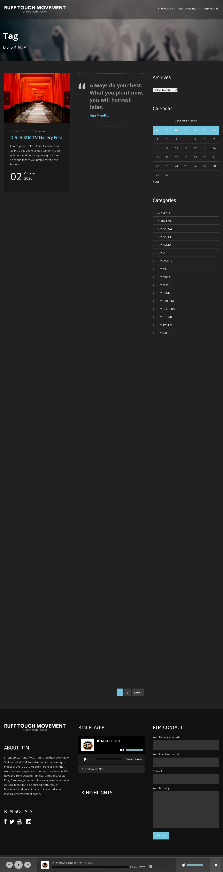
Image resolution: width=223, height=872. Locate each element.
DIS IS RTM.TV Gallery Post (36, 137)
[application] (111, 759)
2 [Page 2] (127, 692)
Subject (186, 776)
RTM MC (162, 269)
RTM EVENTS (164, 261)
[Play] (85, 759)
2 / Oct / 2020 (18, 131)
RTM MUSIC (164, 277)
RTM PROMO (164, 293)
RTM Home (164, 8)
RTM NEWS (163, 285)
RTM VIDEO (163, 333)
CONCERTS (163, 212)
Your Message (186, 811)
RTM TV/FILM (164, 325)
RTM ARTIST (164, 236)
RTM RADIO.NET (166, 301)
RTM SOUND (164, 317)
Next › (137, 692)
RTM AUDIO (164, 244)
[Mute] (122, 750)
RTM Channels (187, 8)
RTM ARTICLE (164, 228)
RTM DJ (161, 252)
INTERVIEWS (164, 220)
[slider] (109, 759)
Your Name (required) (186, 742)
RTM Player (211, 8)
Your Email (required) (186, 759)
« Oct (156, 181)
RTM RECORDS (166, 309)
